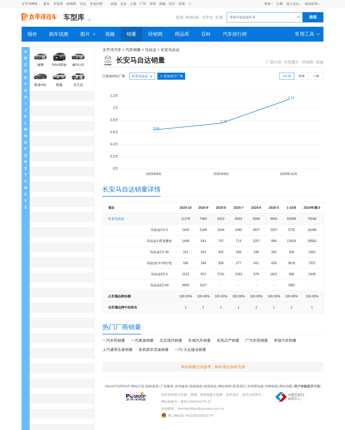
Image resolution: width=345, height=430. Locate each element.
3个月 (287, 76)
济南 (181, 4)
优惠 (319, 62)
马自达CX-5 (159, 230)
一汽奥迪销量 (142, 340)
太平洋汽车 (111, 50)
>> (190, 4)
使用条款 (210, 386)
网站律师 (224, 386)
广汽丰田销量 (256, 340)
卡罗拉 (207, 17)
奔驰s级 (192, 17)
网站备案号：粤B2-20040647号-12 (186, 402)
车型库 (58, 4)
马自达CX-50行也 (159, 263)
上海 (133, 4)
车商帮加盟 (255, 386)
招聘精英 (271, 386)
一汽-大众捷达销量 (190, 349)
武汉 (172, 4)
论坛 (83, 4)
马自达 (150, 50)
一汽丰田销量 (113, 340)
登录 (267, 4)
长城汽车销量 (199, 340)
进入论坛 (292, 4)
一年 (316, 76)
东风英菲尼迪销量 (154, 349)
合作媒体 (181, 386)
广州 (143, 4)
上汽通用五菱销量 (117, 349)
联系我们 (239, 386)
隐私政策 (152, 386)
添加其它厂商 (173, 76)
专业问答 (96, 4)
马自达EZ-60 (159, 285)
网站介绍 (137, 386)
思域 (179, 17)
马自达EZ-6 (159, 274)
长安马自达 (170, 50)
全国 (114, 4)
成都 (162, 4)
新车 (46, 4)
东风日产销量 (228, 340)
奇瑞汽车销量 (285, 340)
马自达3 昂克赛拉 (159, 241)
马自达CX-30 (159, 252)
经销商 (71, 4)
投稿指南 (195, 386)
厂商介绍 (273, 62)
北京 (123, 4)
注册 (279, 4)
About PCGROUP (117, 386)
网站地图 (286, 386)
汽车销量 (133, 50)
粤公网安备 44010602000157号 (187, 415)
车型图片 (291, 62)
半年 (301, 76)
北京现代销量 (171, 340)
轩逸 (219, 17)
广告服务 (166, 386)
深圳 (152, 4)
